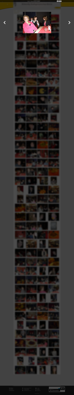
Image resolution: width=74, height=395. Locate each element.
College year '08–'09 (33, 1)
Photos (29, 1)
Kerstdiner (38, 1)
